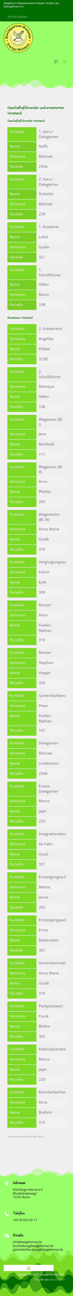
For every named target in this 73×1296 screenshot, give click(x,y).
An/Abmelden (17, 17)
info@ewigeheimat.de (27, 1242)
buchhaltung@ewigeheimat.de (33, 1246)
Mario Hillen (58, 1279)
